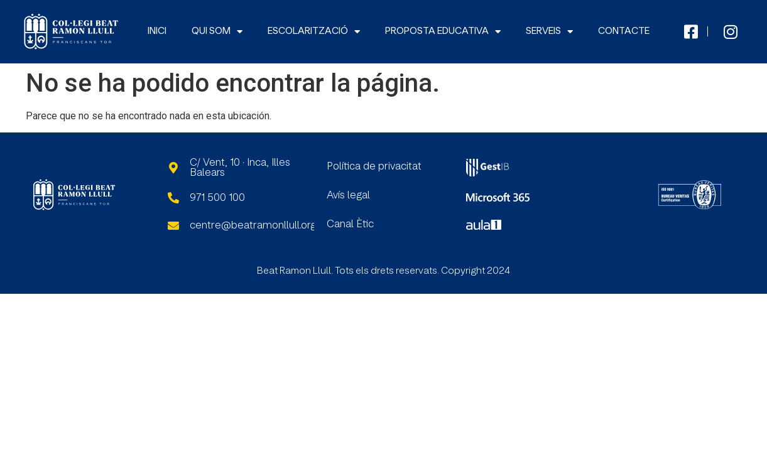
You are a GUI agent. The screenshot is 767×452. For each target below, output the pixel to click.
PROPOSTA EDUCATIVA (443, 32)
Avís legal (348, 195)
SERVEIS (549, 32)
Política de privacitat (374, 166)
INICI (157, 31)
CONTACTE (624, 31)
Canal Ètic (350, 224)
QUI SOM (217, 32)
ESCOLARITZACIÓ (314, 32)
